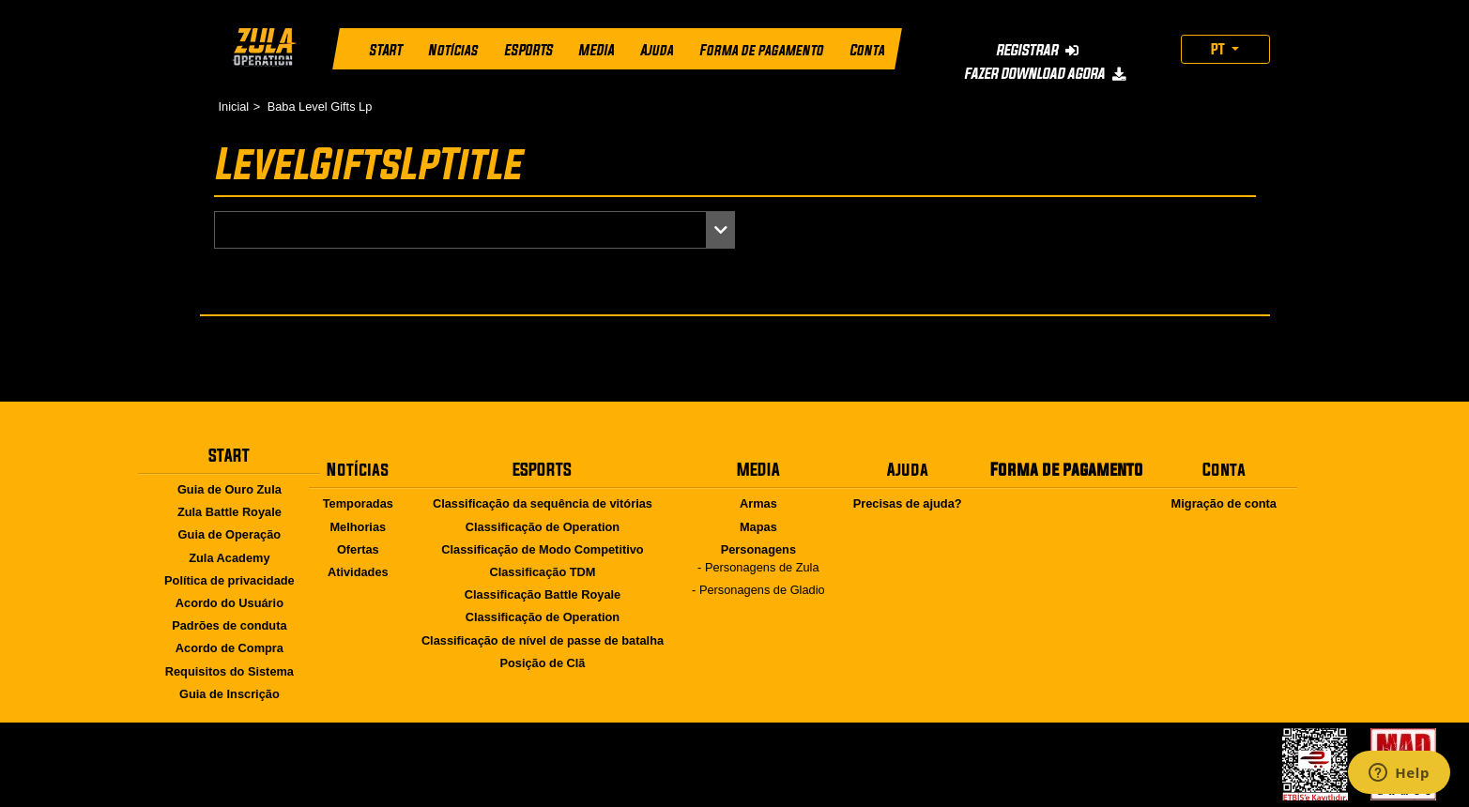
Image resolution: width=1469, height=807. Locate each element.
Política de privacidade (229, 580)
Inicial (234, 106)
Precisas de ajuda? (907, 503)
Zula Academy (229, 558)
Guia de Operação (230, 534)
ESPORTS (527, 50)
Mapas (758, 527)
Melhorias (357, 527)
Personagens (758, 549)
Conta (866, 50)
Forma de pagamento (760, 50)
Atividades (358, 572)
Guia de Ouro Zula (229, 489)
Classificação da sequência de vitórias (542, 503)
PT (1219, 48)
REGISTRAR (1036, 49)
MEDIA (596, 50)
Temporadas (358, 503)
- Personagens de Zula (758, 567)
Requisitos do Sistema (229, 671)
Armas (758, 503)
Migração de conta (1224, 503)
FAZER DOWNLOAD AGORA (1044, 73)
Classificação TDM (542, 572)
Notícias (452, 50)
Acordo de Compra (229, 648)
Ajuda (656, 50)
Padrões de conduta (229, 625)
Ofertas (358, 549)
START (385, 50)
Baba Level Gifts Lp (320, 106)
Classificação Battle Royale (542, 594)
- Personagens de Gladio (758, 590)
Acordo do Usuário (229, 603)
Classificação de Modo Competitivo (542, 549)
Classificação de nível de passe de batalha (542, 640)
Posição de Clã (542, 663)
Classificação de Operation (543, 527)
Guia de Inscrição (229, 694)
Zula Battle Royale (229, 512)
